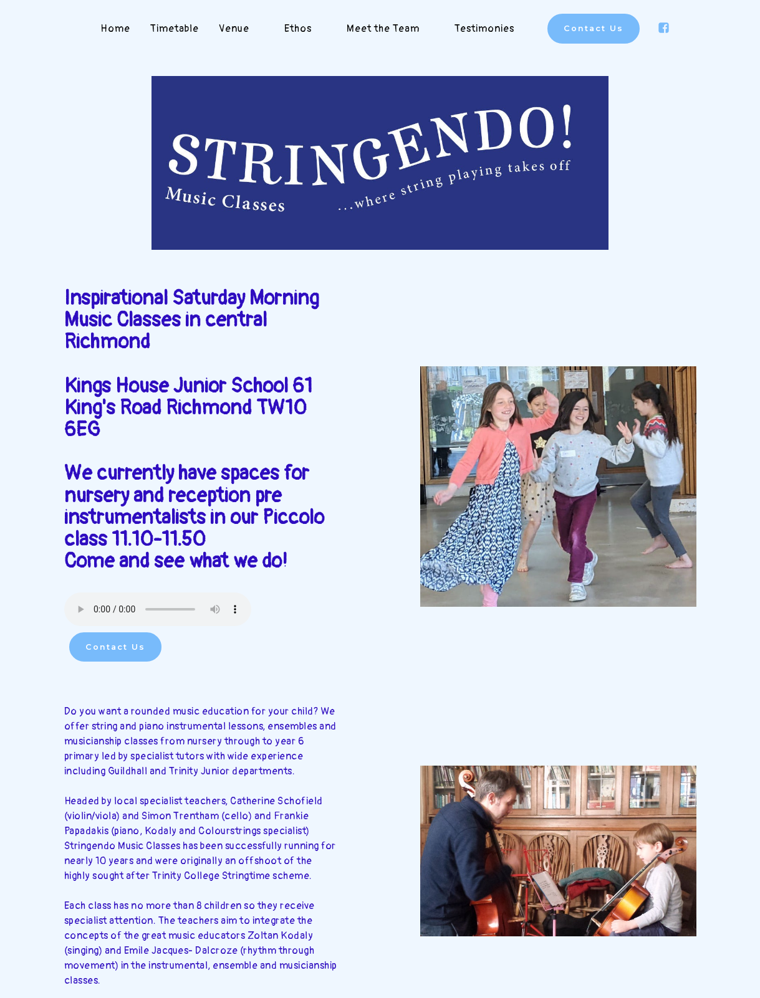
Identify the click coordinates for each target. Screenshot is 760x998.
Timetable (174, 29)
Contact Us (593, 28)
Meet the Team (391, 29)
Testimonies (492, 29)
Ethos (305, 29)
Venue (241, 29)
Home (115, 29)
